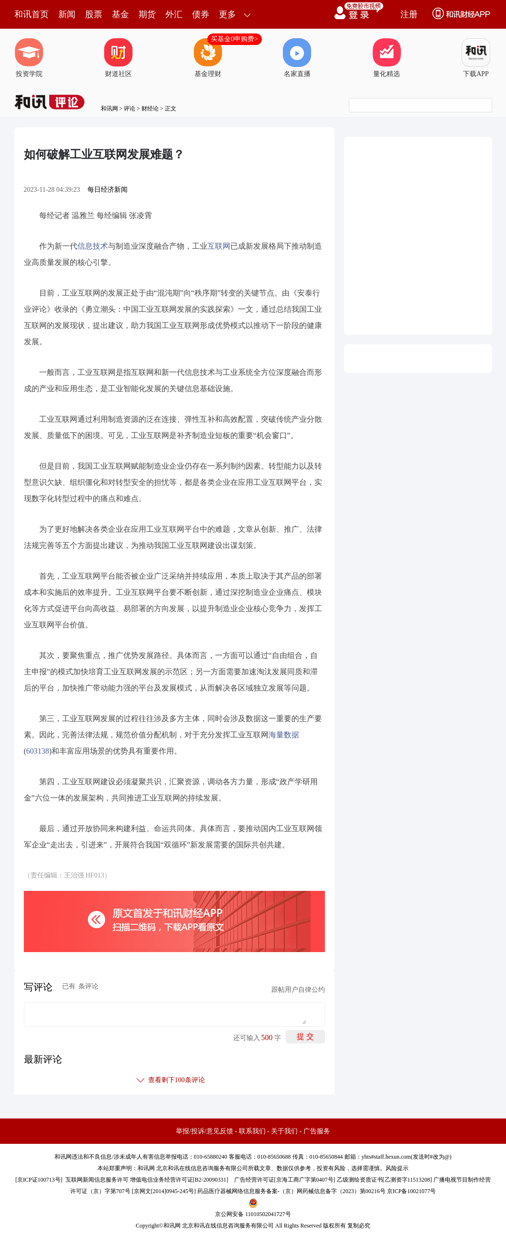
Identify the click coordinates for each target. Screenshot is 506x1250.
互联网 (218, 246)
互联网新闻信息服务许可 (97, 1179)
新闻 (66, 14)
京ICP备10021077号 (411, 1191)
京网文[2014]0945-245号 (164, 1191)
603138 (37, 751)
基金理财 (208, 57)
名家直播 (297, 57)
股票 (93, 14)
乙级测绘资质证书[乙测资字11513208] (384, 1179)
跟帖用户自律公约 (298, 989)
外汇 (174, 14)
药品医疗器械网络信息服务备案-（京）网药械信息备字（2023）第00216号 (291, 1191)
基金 (120, 14)
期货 (147, 14)
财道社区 (118, 57)
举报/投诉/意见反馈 (204, 1131)
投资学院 (29, 57)
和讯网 (109, 108)
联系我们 (252, 1131)
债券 (200, 14)
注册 (409, 14)
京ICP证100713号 (39, 1179)
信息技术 (92, 246)
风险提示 (397, 1168)
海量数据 (284, 735)
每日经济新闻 (107, 189)
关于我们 (284, 1131)
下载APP (476, 57)
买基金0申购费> (234, 39)
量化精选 (386, 57)
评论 (129, 108)
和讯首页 (31, 14)
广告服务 (316, 1131)
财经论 (150, 108)
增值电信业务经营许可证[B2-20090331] (179, 1179)
